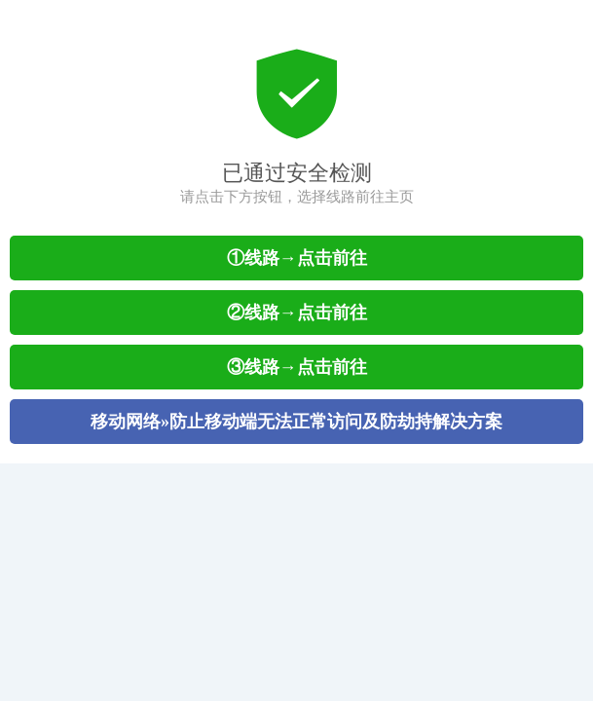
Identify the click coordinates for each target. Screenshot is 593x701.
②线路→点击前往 (297, 312)
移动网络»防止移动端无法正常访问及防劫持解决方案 (296, 421)
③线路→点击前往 (297, 367)
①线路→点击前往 (297, 258)
